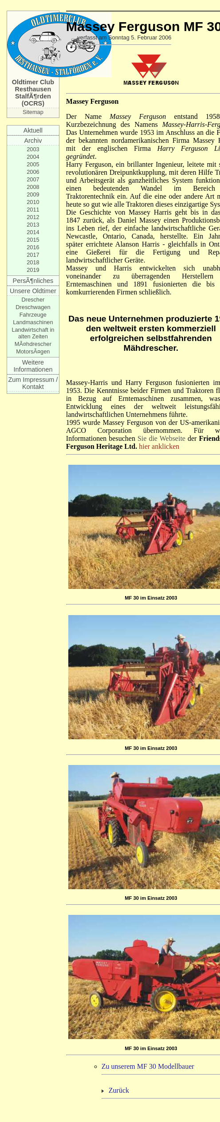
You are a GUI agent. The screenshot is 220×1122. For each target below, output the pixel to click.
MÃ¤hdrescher (33, 344)
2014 (33, 232)
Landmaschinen (33, 322)
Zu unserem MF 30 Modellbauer (148, 1066)
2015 (33, 239)
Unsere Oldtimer (33, 290)
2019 (33, 270)
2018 (33, 262)
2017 (33, 254)
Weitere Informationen (32, 366)
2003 (33, 149)
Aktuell (33, 130)
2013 (33, 224)
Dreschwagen (33, 307)
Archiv (33, 140)
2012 (33, 217)
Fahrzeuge (33, 314)
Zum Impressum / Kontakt (33, 383)
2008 (33, 187)
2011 (33, 209)
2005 (33, 164)
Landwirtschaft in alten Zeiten (33, 333)
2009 (33, 194)
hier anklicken (159, 446)
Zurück (119, 1090)
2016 (33, 247)
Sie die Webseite (161, 438)
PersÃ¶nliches (33, 280)
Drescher (32, 299)
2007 (33, 179)
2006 (33, 172)
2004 (33, 156)
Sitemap (33, 112)
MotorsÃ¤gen (33, 351)
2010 (33, 202)
